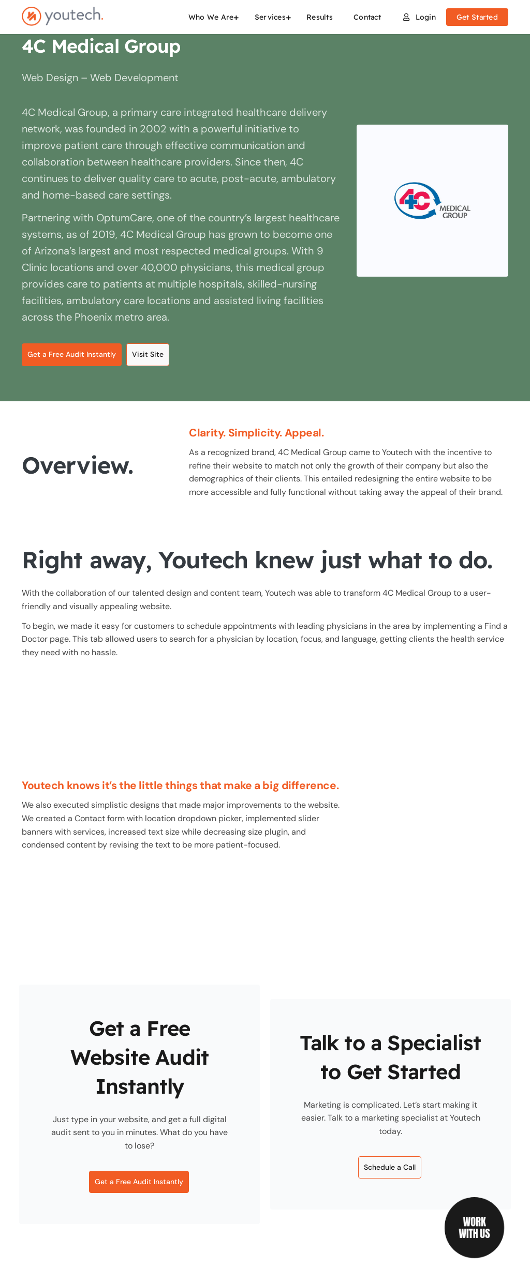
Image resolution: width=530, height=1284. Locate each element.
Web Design (51, 77)
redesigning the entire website (412, 478)
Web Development (134, 77)
